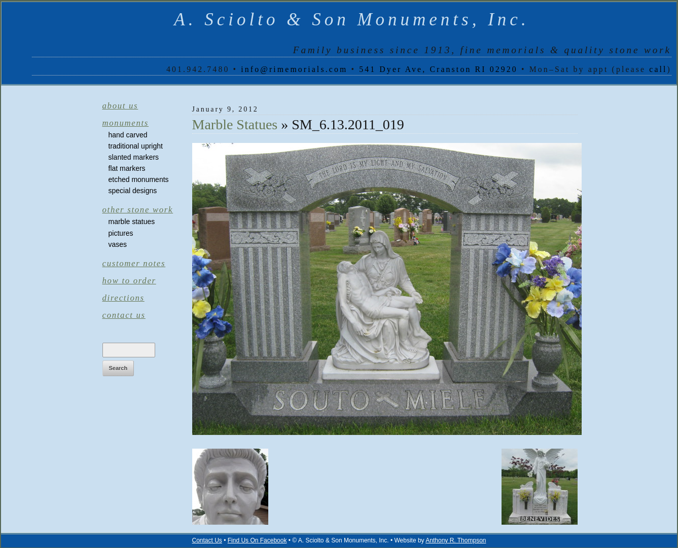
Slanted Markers (134, 157)
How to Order (129, 280)
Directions (123, 298)
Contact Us (124, 315)
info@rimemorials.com (294, 69)
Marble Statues (132, 221)
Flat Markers (127, 168)
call (658, 69)
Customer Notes (134, 263)
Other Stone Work (137, 209)
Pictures (121, 233)
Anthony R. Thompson (455, 540)
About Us (120, 106)
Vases (118, 244)
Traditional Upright (136, 146)
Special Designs (133, 191)
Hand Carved (128, 135)
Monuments (125, 123)
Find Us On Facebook (257, 540)
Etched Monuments (139, 179)
